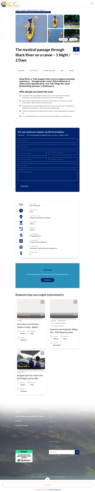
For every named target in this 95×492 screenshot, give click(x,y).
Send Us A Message (55, 489)
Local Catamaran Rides (58, 323)
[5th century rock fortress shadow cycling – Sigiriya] (31, 308)
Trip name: (21, 135)
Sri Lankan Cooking (57, 326)
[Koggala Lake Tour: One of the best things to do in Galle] (31, 360)
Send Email (24, 186)
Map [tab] (61, 70)
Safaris (51, 426)
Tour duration (33, 209)
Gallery (64, 39)
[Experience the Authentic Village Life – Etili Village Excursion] (64, 308)
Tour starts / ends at (35, 216)
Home (50, 411)
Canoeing (53, 320)
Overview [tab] (21, 70)
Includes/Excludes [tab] (49, 70)
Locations (52, 436)
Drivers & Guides (54, 441)
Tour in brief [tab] (34, 70)
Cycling (19, 320)
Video (74, 39)
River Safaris (21, 372)
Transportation (34, 246)
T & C (50, 446)
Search (51, 416)
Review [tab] (71, 70)
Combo (51, 431)
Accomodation (34, 240)
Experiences (62, 320)
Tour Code (32, 203)
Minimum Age (33, 252)
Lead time (32, 228)
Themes (51, 421)
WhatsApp (47, 280)
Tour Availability (34, 234)
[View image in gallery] (31, 16)
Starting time (33, 222)
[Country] (32, 153)
